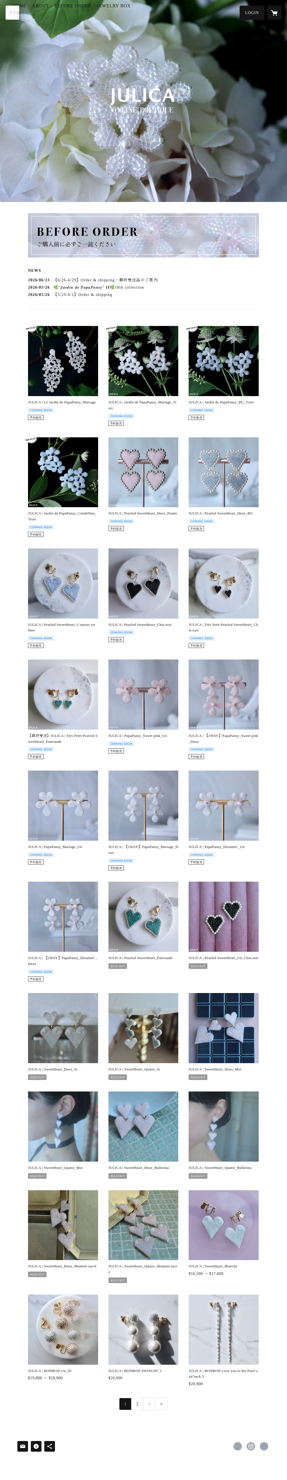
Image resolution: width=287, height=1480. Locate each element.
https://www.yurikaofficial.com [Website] (264, 1446)
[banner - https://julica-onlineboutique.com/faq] (143, 235)
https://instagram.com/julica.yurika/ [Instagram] (251, 1446)
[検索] (13, 13)
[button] (252, 13)
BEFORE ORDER (97, 12)
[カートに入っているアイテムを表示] (274, 13)
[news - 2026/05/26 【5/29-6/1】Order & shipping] (143, 295)
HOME (43, 12)
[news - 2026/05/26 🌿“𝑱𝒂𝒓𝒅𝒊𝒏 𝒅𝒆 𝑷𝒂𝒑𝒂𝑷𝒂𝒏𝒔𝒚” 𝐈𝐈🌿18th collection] (143, 287)
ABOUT (64, 12)
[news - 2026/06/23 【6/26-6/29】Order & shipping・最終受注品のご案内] (143, 280)
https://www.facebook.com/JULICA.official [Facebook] (237, 1446)
